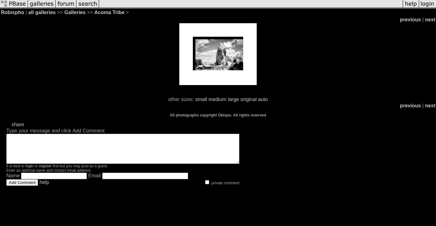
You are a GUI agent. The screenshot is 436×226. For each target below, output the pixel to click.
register (45, 172)
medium (217, 99)
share (18, 124)
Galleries (75, 12)
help (44, 188)
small (201, 99)
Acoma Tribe (109, 12)
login (29, 172)
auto (263, 99)
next (430, 19)
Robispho (12, 12)
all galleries (42, 12)
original (248, 99)
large (233, 99)
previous (410, 19)
